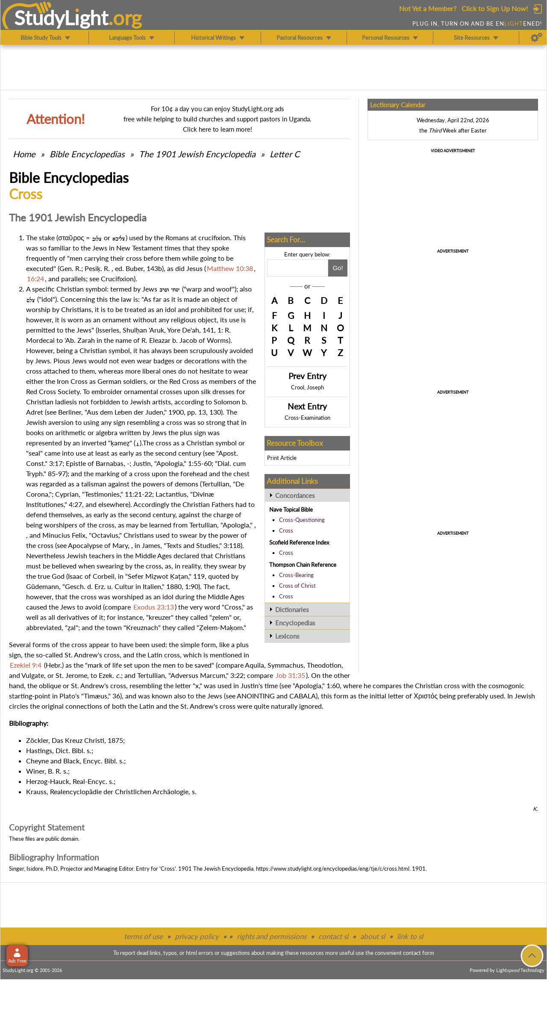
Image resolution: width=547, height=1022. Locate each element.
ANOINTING (256, 696)
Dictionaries (292, 609)
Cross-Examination (307, 417)
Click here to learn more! (217, 129)
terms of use (143, 936)
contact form (418, 952)
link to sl (410, 936)
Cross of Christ (297, 585)
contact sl (333, 936)
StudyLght (61, 17)
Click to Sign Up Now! (495, 8)
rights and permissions (271, 936)
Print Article (282, 457)
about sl (372, 936)
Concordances (295, 495)
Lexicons (287, 636)
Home (24, 154)
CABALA (302, 696)
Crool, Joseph (307, 387)
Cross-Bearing (296, 574)
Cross (286, 530)
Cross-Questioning (302, 519)
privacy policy (197, 936)
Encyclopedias (295, 623)
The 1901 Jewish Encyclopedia (198, 154)
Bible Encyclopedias (87, 154)
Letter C (285, 154)
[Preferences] (536, 37)
